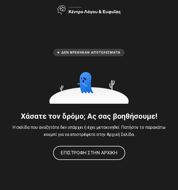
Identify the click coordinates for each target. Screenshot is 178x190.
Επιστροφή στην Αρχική (89, 152)
